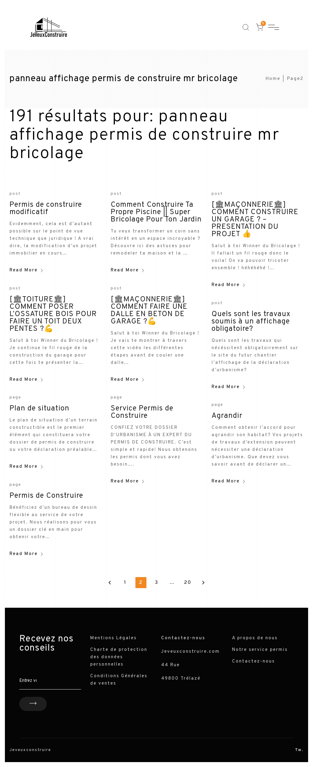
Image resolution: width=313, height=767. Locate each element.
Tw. (299, 750)
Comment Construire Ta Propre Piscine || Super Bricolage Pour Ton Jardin (156, 212)
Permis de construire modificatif (45, 208)
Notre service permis (260, 650)
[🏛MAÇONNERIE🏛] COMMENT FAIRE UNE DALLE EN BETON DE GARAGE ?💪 (149, 310)
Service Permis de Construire (142, 412)
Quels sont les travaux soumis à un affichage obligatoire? (251, 322)
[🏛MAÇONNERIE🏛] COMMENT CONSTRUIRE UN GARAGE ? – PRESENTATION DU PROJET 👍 (255, 219)
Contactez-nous (253, 661)
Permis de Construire (46, 496)
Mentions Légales (113, 638)
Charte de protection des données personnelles (118, 657)
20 (187, 583)
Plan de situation (39, 408)
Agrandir (227, 416)
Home (273, 79)
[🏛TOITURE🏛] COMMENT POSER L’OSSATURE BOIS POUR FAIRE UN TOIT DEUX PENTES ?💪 (53, 314)
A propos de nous (255, 638)
